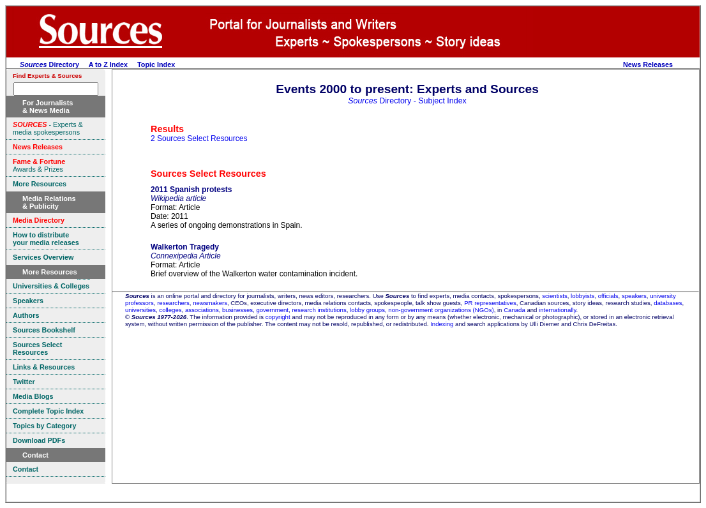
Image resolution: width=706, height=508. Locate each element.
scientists (554, 295)
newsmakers (210, 302)
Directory (49, 64)
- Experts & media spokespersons (48, 128)
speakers (634, 295)
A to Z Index (108, 64)
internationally (557, 309)
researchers (173, 302)
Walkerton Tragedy (185, 247)
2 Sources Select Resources (199, 138)
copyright (278, 316)
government (272, 309)
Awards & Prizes (39, 165)
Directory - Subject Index (407, 100)
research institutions (319, 309)
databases (668, 302)
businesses (237, 309)
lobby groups (367, 309)
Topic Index (156, 64)
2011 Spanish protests (191, 189)
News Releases (648, 64)
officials (608, 295)
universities (140, 309)
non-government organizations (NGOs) (440, 309)
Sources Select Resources (208, 173)
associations (202, 309)
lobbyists (582, 295)
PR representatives (490, 302)
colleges (170, 309)
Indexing (441, 323)
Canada (514, 309)
